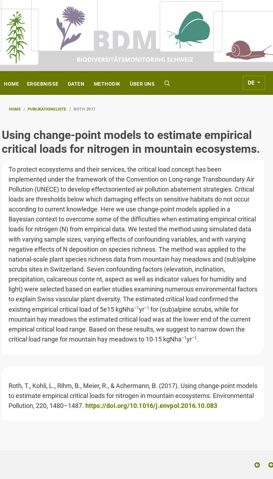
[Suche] (168, 83)
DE (252, 82)
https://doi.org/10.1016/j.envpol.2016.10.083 (151, 405)
